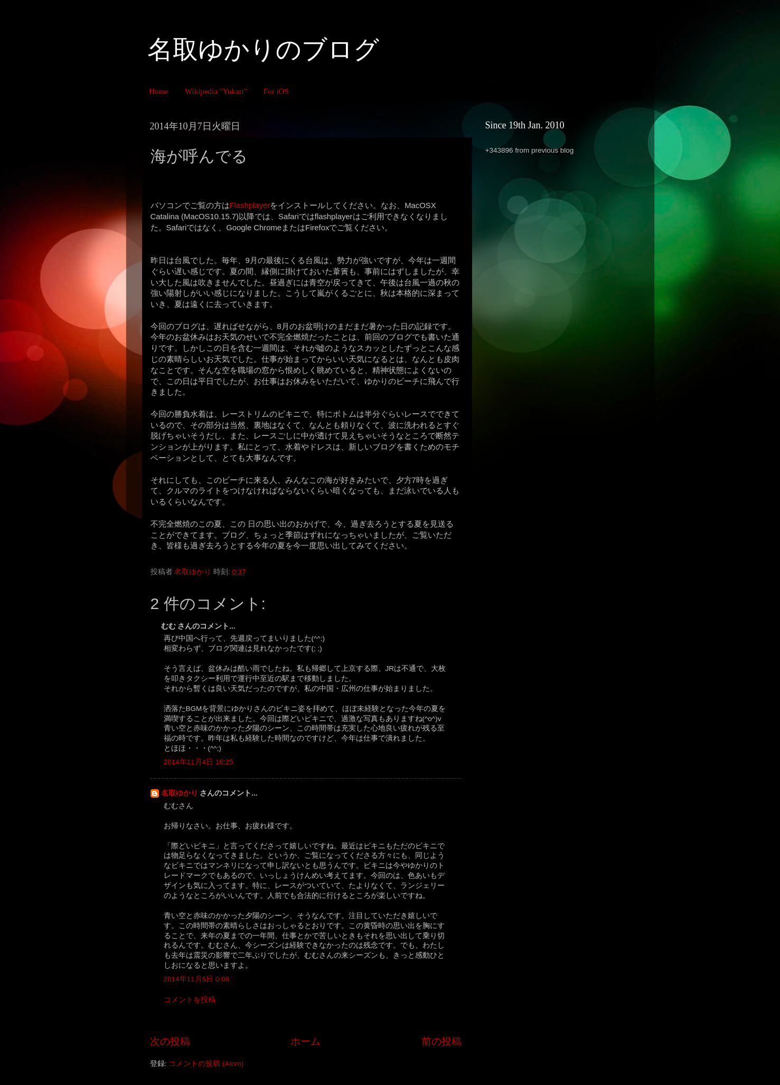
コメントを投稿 (189, 1000)
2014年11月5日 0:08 (197, 979)
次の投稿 (170, 1041)
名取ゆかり (179, 793)
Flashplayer (250, 205)
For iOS (276, 91)
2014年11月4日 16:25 (198, 762)
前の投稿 (441, 1041)
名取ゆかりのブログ (263, 49)
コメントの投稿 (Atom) (205, 1064)
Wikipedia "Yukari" (216, 91)
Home (158, 91)
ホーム (305, 1041)
